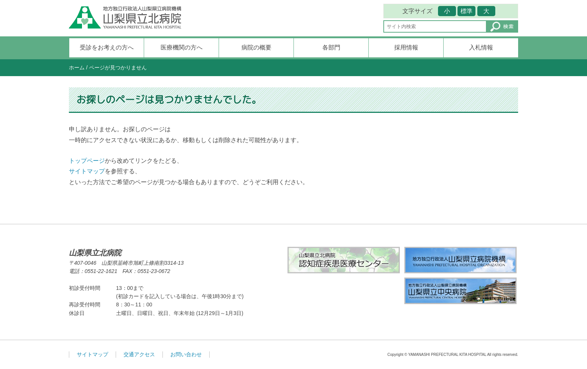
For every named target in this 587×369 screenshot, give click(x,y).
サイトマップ (87, 171)
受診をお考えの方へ (107, 47)
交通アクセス (139, 354)
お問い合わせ (186, 354)
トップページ (87, 161)
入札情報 (481, 47)
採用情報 (406, 47)
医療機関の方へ (182, 47)
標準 (466, 11)
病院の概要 (256, 47)
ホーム (77, 67)
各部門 (331, 47)
